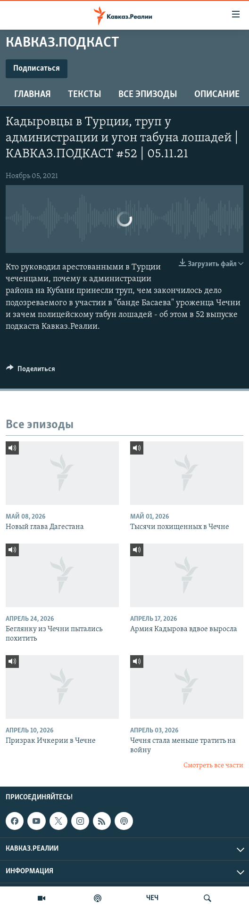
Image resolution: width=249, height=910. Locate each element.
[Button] (30, 371)
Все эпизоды (147, 94)
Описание (217, 94)
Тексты (84, 94)
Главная (32, 94)
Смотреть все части (213, 765)
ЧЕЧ (152, 898)
